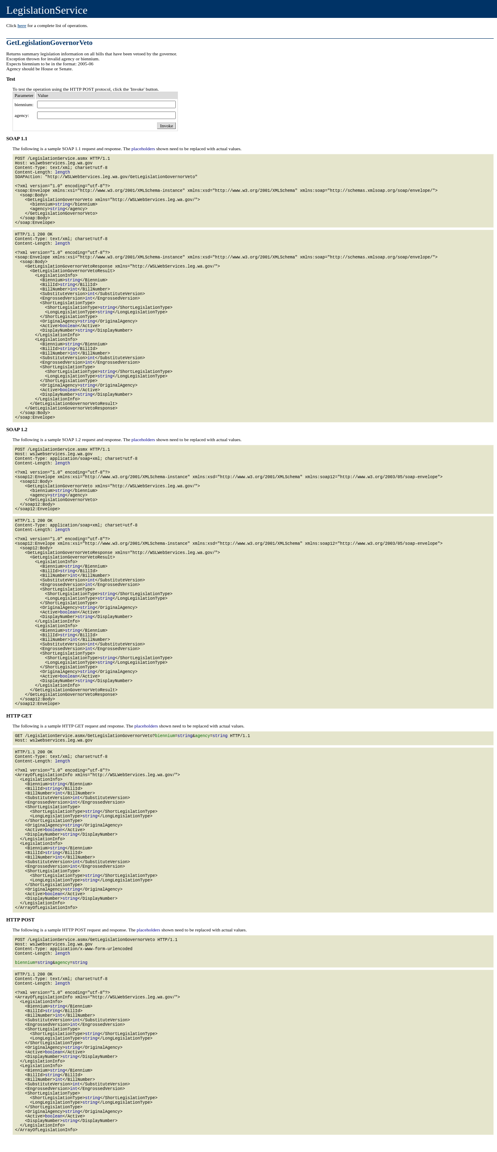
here (21, 25)
